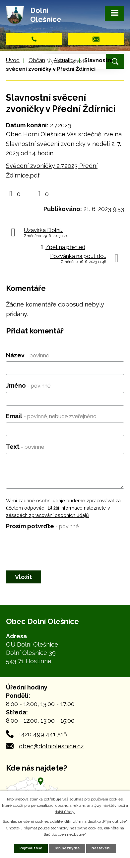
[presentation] (56, 545)
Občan (37, 60)
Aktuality (64, 60)
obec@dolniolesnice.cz (51, 746)
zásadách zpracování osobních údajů (47, 515)
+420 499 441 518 (43, 734)
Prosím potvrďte (42, 526)
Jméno (28, 385)
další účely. (65, 811)
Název (27, 355)
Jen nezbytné (67, 848)
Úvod (13, 60)
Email (51, 416)
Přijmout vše (31, 848)
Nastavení (101, 848)
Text (25, 446)
